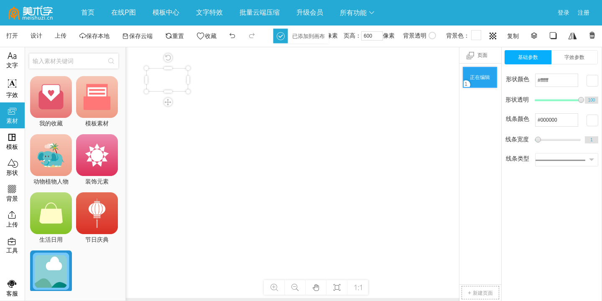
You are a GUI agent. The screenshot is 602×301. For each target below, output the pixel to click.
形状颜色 (517, 79)
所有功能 (357, 12)
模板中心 (166, 12)
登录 (563, 12)
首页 (87, 12)
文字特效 (209, 12)
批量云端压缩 (260, 12)
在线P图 (123, 12)
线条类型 (517, 158)
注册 (583, 12)
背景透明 (419, 35)
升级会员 (309, 12)
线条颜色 (517, 118)
